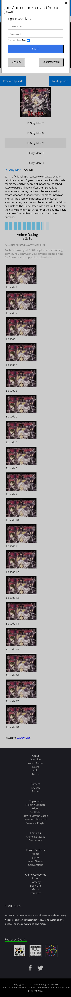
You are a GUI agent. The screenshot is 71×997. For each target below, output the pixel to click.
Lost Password (51, 62)
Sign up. (16, 62)
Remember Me (17, 40)
